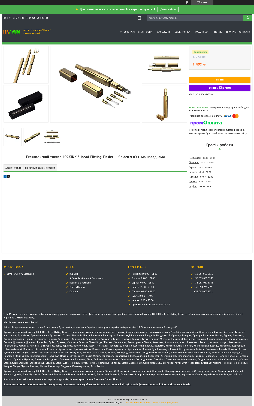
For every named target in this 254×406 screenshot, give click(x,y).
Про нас (231, 31)
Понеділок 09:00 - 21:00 (144, 274)
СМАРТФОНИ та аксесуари (20, 274)
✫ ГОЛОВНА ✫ (127, 31)
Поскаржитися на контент (137, 402)
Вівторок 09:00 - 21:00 (143, 278)
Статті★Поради (77, 287)
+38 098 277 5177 (203, 287)
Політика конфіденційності (165, 402)
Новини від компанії (80, 282)
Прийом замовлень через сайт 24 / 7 (151, 304)
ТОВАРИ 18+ (201, 31)
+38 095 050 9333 (203, 278)
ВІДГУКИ (218, 31)
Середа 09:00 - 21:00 (143, 282)
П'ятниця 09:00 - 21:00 (143, 291)
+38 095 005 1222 (203, 291)
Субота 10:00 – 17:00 (142, 296)
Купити (220, 80)
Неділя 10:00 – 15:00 (143, 300)
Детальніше (168, 9)
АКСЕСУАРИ (163, 31)
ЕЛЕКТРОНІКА (182, 31)
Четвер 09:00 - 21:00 (143, 287)
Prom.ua (143, 399)
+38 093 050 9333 (203, 282)
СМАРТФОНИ (145, 31)
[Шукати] (247, 18)
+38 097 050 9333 (203, 274)
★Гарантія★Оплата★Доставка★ (86, 278)
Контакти (244, 31)
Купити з (219, 87)
